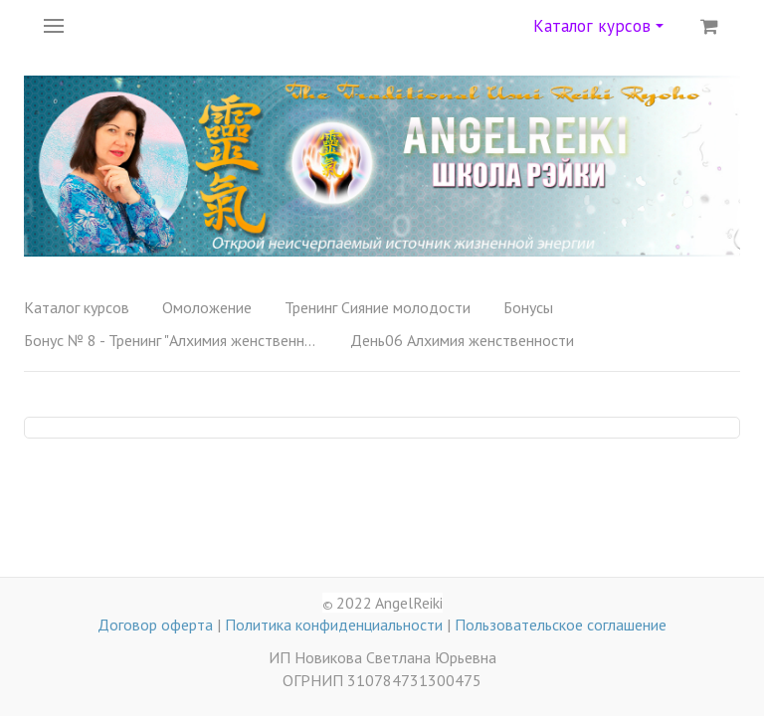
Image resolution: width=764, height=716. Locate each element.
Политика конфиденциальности (334, 624)
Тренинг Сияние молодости (378, 307)
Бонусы (528, 307)
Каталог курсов (598, 26)
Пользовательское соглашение (561, 624)
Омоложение (207, 307)
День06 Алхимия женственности (462, 340)
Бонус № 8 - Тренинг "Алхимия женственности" (173, 340)
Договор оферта (155, 624)
